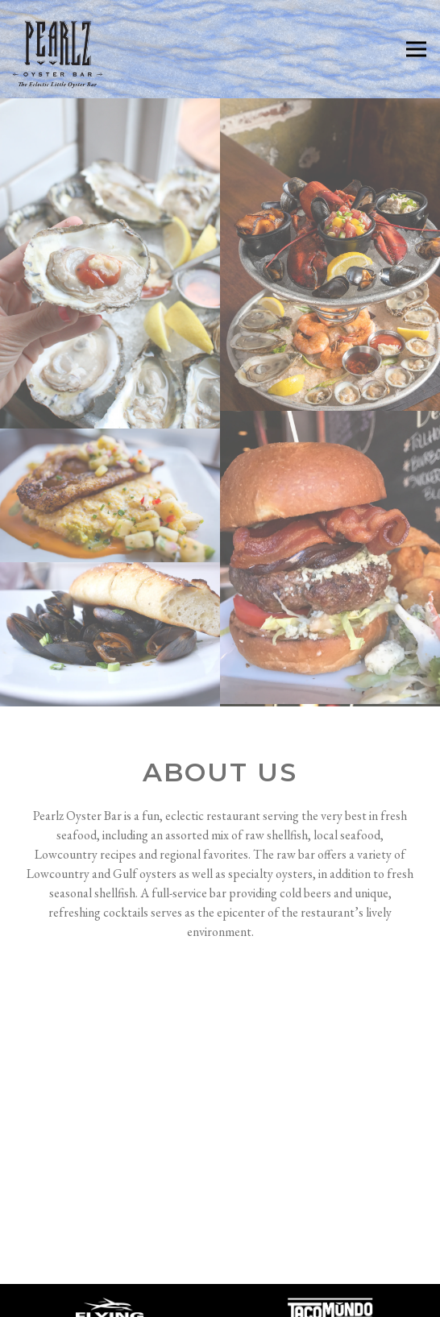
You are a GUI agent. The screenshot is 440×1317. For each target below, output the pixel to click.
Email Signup (295, 1298)
